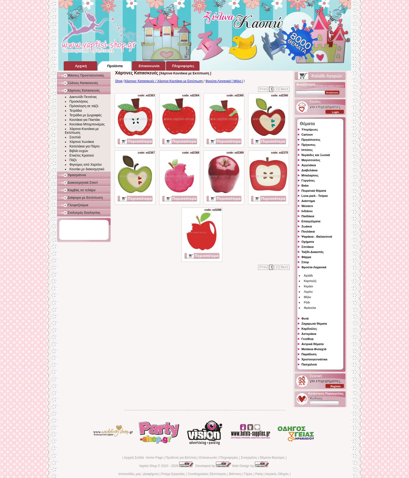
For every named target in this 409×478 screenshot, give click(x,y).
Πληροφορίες (228, 457)
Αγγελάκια (309, 165)
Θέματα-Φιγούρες (272, 457)
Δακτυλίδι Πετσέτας (83, 97)
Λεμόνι (308, 291)
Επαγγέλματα (311, 221)
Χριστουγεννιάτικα (314, 359)
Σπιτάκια (308, 246)
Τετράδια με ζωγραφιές (86, 115)
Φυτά (305, 318)
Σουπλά (75, 137)
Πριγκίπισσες (311, 139)
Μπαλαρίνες (310, 175)
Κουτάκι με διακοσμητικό (87, 169)
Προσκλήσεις (79, 101)
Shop (119, 81)
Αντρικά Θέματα (313, 344)
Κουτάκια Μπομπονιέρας (87, 124)
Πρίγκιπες (309, 144)
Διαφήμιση (151, 474)
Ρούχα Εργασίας (173, 474)
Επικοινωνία (208, 457)
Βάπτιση (235, 474)
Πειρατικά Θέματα (314, 190)
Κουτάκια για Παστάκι (85, 120)
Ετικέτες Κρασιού (82, 155)
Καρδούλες (309, 328)
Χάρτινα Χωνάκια (82, 142)
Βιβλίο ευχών (79, 151)
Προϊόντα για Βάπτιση (181, 457)
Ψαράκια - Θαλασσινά (317, 236)
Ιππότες (307, 149)
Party (259, 474)
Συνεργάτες (249, 457)
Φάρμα (306, 257)
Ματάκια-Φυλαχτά (314, 349)
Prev (263, 89)
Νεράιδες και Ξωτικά (316, 155)
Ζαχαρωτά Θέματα (314, 323)
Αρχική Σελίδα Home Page (143, 457)
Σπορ (305, 262)
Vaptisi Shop (148, 466)
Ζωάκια (307, 226)
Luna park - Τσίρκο (315, 195)
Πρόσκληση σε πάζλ (84, 106)
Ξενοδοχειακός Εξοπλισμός (206, 474)
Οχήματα (308, 241)
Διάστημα (308, 200)
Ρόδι (307, 302)
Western (307, 206)
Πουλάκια (308, 231)
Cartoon (307, 134)
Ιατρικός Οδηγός (277, 474)
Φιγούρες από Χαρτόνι (86, 164)
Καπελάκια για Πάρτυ (85, 146)
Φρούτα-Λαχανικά (314, 267)
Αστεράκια (309, 333)
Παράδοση (309, 354)
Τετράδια (76, 111)
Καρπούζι (310, 281)
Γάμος (248, 474)
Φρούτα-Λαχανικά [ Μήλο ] (224, 81)
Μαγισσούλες (311, 160)
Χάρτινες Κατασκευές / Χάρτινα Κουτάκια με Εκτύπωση (164, 81)
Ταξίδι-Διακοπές (313, 252)
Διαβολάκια (310, 170)
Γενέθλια (308, 339)
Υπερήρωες (310, 129)
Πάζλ (73, 160)
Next (285, 89)
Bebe (305, 185)
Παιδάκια (308, 216)
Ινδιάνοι (307, 211)
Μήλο (307, 297)
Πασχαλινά (309, 364)
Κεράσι (308, 286)
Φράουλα (310, 307)
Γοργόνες (308, 180)
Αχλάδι (308, 275)
